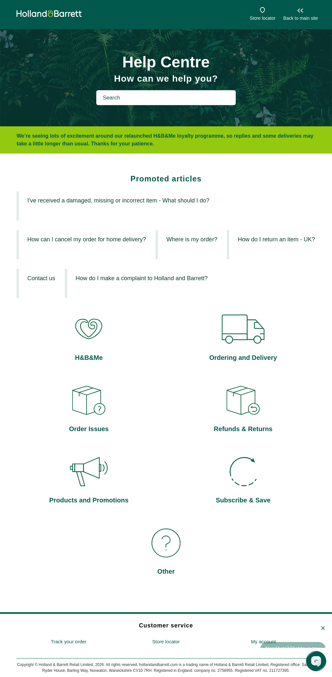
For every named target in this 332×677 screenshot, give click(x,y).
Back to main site (300, 18)
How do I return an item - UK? (276, 239)
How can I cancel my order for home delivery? (86, 239)
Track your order (68, 641)
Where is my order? (191, 239)
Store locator (262, 18)
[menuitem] (69, 642)
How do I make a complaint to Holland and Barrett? (142, 278)
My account (263, 641)
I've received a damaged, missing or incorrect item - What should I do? (118, 200)
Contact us (41, 278)
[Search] (166, 97)
